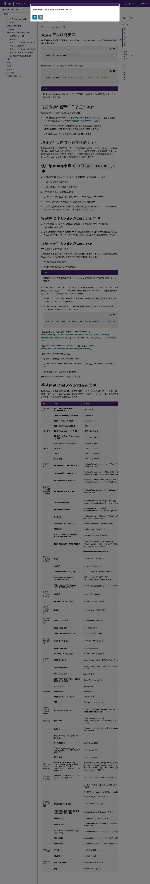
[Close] (118, 5)
